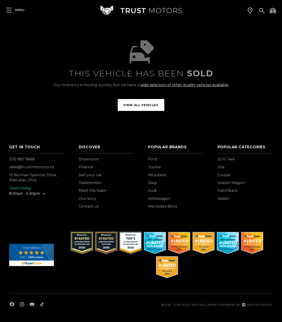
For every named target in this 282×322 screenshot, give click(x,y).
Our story (87, 198)
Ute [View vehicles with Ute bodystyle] (221, 167)
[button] (250, 10)
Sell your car (90, 175)
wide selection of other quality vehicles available (184, 85)
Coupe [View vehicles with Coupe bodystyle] (224, 175)
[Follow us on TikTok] (42, 305)
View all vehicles (140, 105)
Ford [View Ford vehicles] (152, 159)
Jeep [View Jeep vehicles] (152, 183)
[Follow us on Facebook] (12, 305)
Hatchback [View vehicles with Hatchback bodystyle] (228, 190)
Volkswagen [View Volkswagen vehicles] (159, 198)
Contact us (89, 206)
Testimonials (90, 183)
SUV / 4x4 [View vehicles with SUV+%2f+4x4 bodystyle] (226, 159)
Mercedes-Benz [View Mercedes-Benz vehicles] (162, 206)
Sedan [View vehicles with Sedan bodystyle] (223, 198)
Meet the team (92, 190)
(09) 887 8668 (22, 159)
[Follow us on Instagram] (22, 305)
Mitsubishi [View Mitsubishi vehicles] (157, 175)
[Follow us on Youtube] (32, 305)
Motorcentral (257, 304)
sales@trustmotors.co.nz (31, 167)
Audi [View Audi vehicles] (152, 190)
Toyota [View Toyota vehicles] (154, 167)
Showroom (89, 159)
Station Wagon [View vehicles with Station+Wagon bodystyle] (231, 183)
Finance (86, 167)
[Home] (141, 10)
